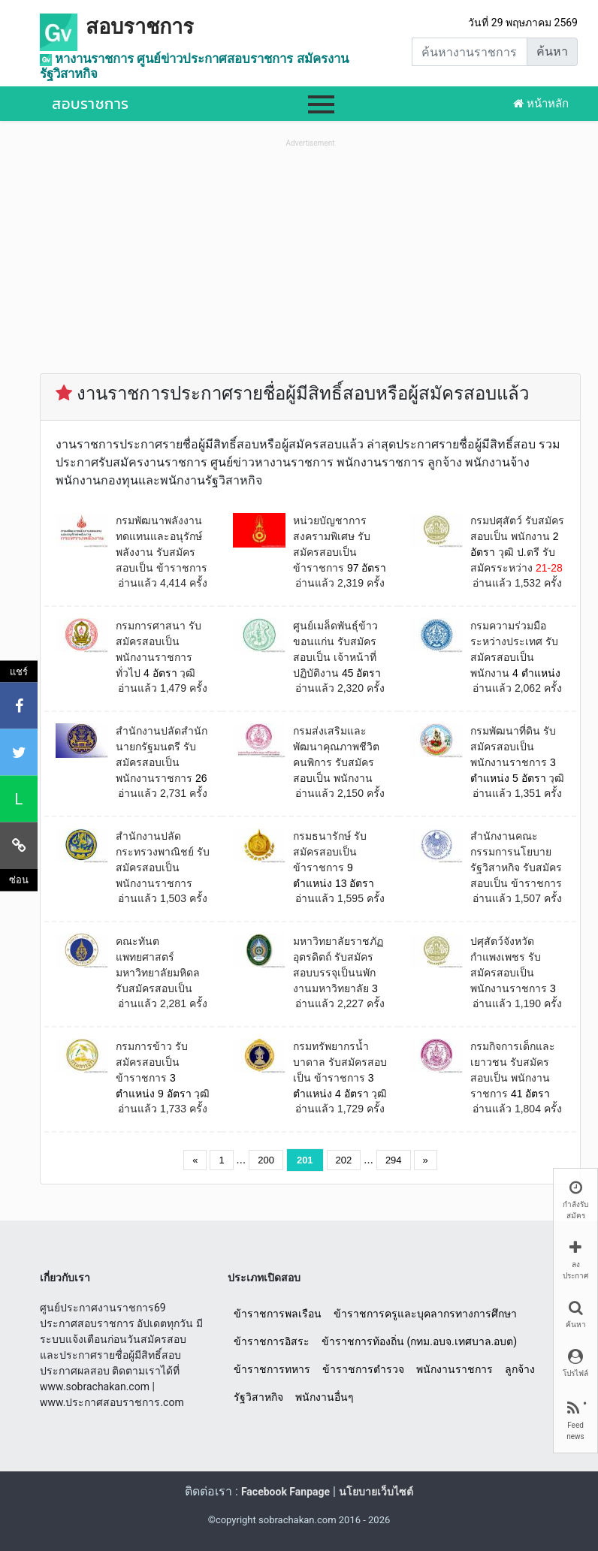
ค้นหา (552, 51)
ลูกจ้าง (520, 1369)
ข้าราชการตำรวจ (363, 1369)
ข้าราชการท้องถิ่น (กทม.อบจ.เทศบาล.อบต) (419, 1341)
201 (305, 1160)
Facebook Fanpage (285, 1492)
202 (344, 1160)
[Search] (469, 52)
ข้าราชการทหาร (272, 1369)
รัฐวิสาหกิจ (258, 1397)
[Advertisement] (310, 256)
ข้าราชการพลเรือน (278, 1314)
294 (393, 1160)
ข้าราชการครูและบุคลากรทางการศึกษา (425, 1314)
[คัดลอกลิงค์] (19, 845)
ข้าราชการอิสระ (272, 1341)
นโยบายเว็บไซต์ (376, 1492)
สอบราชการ (140, 27)
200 (266, 1160)
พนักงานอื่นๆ (324, 1397)
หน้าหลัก (541, 103)
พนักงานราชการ (454, 1369)
